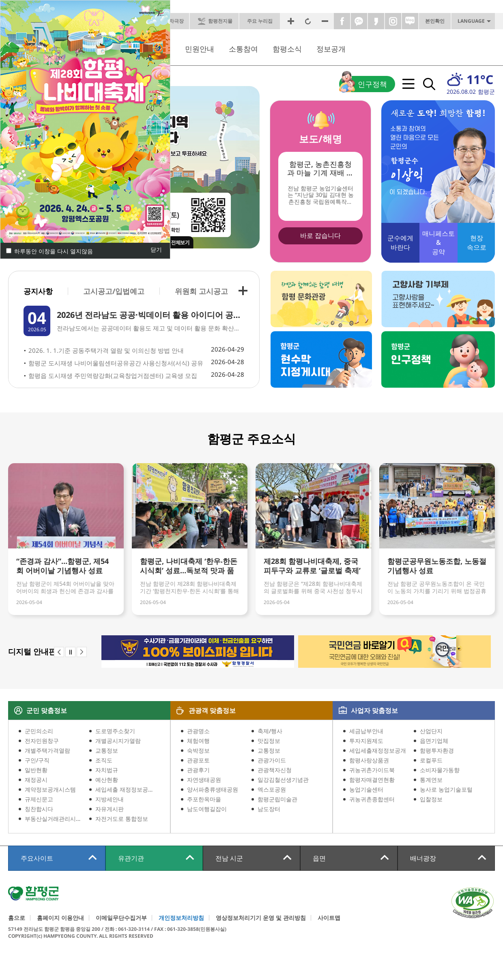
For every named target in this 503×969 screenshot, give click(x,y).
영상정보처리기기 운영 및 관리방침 (261, 918)
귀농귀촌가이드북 (372, 770)
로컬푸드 (431, 760)
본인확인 (435, 20)
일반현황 (36, 770)
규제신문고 (39, 799)
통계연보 (431, 779)
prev (59, 652)
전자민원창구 (42, 741)
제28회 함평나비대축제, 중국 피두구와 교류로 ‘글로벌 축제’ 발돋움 (312, 566)
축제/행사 (270, 731)
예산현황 (106, 779)
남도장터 (269, 809)
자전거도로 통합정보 (121, 818)
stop (70, 652)
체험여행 (198, 741)
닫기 (156, 250)
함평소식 (287, 49)
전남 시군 (229, 858)
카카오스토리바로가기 (376, 21)
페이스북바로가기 (342, 21)
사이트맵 (329, 918)
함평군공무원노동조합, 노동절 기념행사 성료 (436, 566)
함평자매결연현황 (372, 779)
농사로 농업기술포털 (446, 789)
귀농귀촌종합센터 (372, 799)
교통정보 (106, 750)
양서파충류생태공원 (212, 789)
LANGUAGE (471, 20)
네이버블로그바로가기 (410, 21)
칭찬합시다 (39, 809)
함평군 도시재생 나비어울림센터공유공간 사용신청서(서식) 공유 (115, 363)
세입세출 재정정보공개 (124, 789)
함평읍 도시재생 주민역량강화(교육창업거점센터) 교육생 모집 (112, 375)
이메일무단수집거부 (121, 918)
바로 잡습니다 (320, 235)
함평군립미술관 (277, 799)
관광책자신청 (275, 770)
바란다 (400, 242)
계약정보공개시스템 (50, 789)
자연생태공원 (204, 779)
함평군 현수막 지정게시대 (321, 359)
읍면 (319, 858)
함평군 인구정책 (438, 359)
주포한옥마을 (204, 799)
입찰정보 (431, 799)
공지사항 (38, 291)
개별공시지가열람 (118, 741)
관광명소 (198, 731)
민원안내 (199, 49)
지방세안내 (109, 799)
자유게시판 (109, 809)
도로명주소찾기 (115, 731)
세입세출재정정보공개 (377, 750)
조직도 (103, 760)
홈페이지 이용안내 (60, 918)
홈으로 (16, 918)
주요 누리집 (260, 20)
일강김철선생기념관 (283, 779)
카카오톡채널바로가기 (359, 21)
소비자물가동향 (440, 770)
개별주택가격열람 (47, 750)
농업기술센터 (366, 789)
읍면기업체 (434, 741)
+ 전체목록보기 (243, 291)
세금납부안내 (366, 731)
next (82, 652)
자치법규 (106, 770)
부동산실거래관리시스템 (54, 818)
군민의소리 (39, 731)
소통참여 (243, 49)
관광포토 (198, 760)
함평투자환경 (437, 750)
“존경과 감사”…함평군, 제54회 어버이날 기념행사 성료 (62, 566)
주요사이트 (37, 858)
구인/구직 (37, 760)
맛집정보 (269, 741)
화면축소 (325, 21)
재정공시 (36, 779)
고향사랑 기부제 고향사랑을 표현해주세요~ (438, 299)
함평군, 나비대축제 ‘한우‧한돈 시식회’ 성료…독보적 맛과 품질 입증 (188, 566)
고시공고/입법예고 (113, 291)
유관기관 (131, 858)
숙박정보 (198, 750)
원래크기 (308, 21)
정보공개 (331, 49)
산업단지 (431, 731)
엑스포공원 (272, 789)
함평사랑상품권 (369, 760)
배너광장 (423, 858)
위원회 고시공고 (201, 291)
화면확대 (291, 21)
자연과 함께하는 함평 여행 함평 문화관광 (321, 299)
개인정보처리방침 (181, 918)
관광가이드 (272, 760)
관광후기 (198, 770)
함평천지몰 (220, 20)
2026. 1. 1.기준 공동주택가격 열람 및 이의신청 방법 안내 (106, 350)
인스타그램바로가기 (393, 21)
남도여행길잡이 (207, 809)
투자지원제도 (366, 741)
